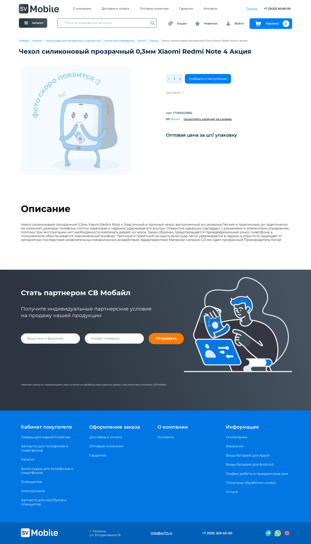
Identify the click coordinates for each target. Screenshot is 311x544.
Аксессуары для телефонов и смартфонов (73, 40)
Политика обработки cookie (251, 483)
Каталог (37, 40)
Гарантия (186, 8)
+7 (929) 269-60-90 (217, 533)
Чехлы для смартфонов (119, 40)
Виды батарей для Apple (248, 455)
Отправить (166, 338)
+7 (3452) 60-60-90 (277, 8)
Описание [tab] (46, 208)
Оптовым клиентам (154, 8)
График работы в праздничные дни (257, 474)
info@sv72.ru (161, 533)
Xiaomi (142, 40)
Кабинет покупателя (46, 427)
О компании (82, 8)
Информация (242, 427)
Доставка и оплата (115, 8)
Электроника (33, 491)
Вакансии (234, 446)
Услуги (232, 492)
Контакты (210, 8)
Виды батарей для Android (250, 464)
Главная (24, 40)
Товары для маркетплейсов (45, 437)
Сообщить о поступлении (208, 79)
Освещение (31, 482)
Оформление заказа (114, 427)
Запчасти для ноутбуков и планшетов (44, 502)
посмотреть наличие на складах (208, 119)
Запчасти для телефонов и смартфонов (44, 448)
